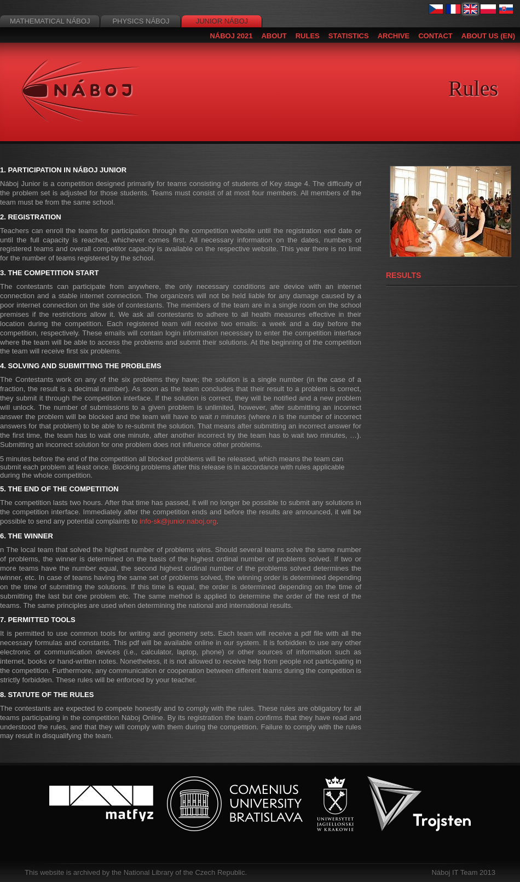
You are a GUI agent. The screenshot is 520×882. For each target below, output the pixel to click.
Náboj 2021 (231, 36)
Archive (394, 36)
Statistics (348, 36)
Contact (435, 36)
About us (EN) (488, 36)
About (273, 36)
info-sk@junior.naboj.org (178, 521)
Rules (308, 36)
